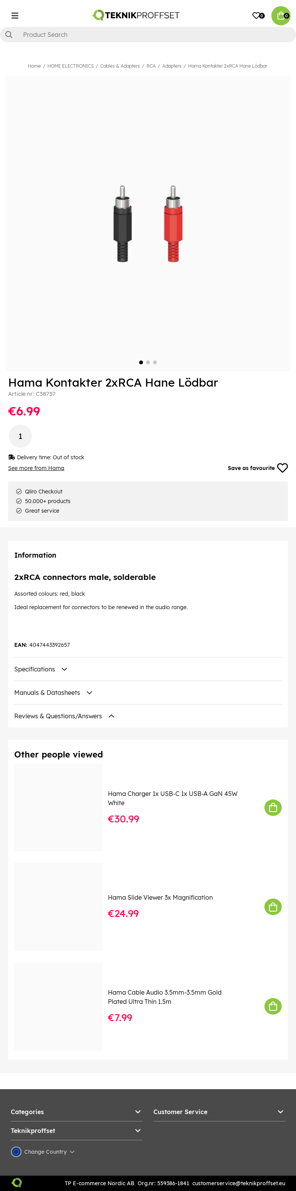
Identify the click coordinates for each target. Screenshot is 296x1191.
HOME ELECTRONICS (70, 66)
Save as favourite (258, 468)
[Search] (148, 34)
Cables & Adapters (120, 66)
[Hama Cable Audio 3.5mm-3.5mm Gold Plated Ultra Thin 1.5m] (64, 1006)
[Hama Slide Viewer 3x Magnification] (64, 907)
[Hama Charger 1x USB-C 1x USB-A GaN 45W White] (64, 808)
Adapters (172, 66)
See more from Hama (36, 468)
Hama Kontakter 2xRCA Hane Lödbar (227, 66)
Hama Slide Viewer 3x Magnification (160, 897)
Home (34, 66)
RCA (151, 66)
